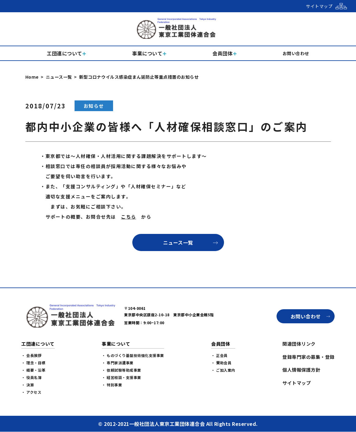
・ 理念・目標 (33, 362)
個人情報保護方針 (301, 369)
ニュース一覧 (59, 77)
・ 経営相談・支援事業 (121, 377)
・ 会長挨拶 (31, 355)
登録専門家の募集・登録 (308, 357)
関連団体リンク (299, 343)
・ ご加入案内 (223, 370)
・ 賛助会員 (221, 362)
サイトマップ (296, 383)
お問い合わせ (306, 316)
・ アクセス (31, 392)
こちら (128, 216)
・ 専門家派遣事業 (118, 362)
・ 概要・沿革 (33, 370)
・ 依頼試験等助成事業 (121, 370)
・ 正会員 (219, 355)
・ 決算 (27, 384)
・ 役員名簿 (31, 377)
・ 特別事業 (112, 384)
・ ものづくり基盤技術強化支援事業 (133, 355)
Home (32, 77)
